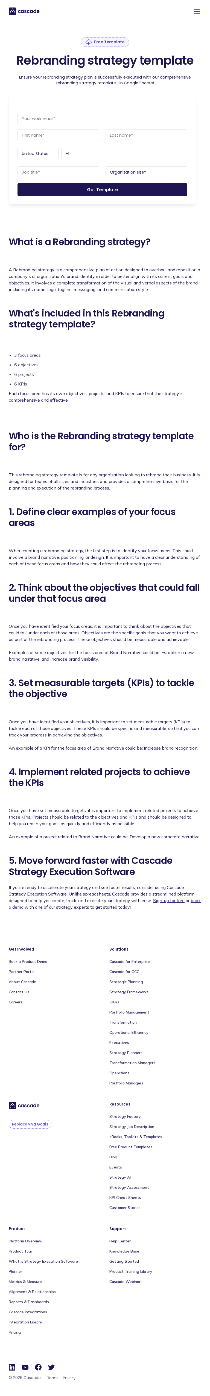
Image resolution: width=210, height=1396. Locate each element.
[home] (24, 11)
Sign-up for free (169, 900)
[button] (195, 11)
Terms (52, 1377)
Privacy (69, 1377)
